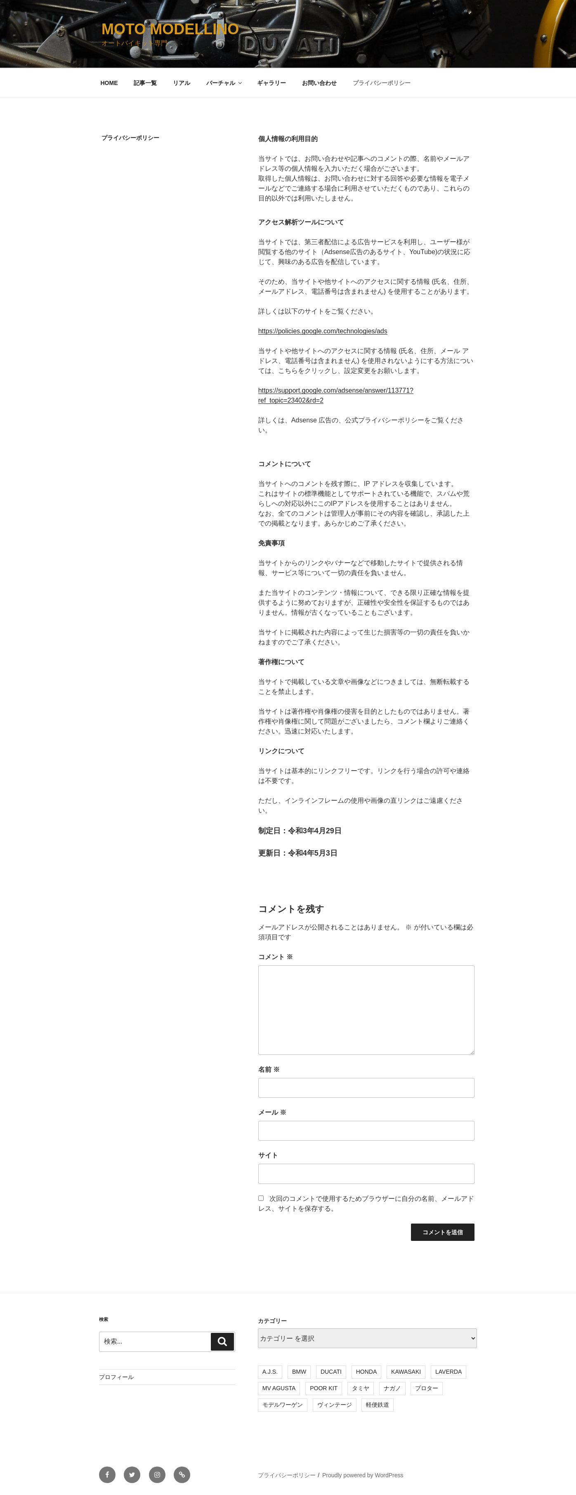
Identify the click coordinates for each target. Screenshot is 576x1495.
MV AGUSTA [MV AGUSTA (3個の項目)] (279, 1388)
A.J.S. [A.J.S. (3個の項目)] (270, 1371)
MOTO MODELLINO (170, 29)
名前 (269, 1069)
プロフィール (116, 1377)
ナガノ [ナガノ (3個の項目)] (392, 1388)
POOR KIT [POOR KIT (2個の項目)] (324, 1388)
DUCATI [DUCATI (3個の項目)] (331, 1371)
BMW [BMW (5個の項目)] (299, 1371)
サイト (268, 1155)
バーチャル (224, 83)
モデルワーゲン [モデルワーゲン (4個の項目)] (282, 1404)
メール (272, 1112)
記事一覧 (145, 83)
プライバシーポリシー (382, 83)
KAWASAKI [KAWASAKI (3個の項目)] (406, 1371)
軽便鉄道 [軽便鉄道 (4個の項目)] (377, 1404)
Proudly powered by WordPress (363, 1475)
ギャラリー (271, 83)
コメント (275, 956)
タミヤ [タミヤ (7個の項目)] (360, 1388)
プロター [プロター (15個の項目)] (426, 1388)
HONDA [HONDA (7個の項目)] (366, 1371)
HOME (109, 83)
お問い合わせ (319, 83)
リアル (181, 83)
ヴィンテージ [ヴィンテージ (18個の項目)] (334, 1404)
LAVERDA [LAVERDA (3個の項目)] (448, 1371)
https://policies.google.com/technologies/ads (322, 331)
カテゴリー (272, 1321)
